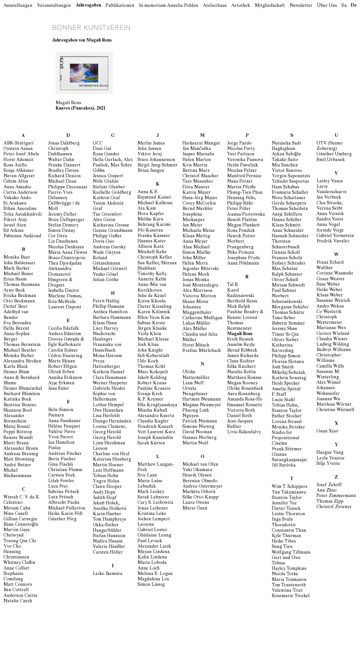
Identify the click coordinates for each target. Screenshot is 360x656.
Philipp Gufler (107, 236)
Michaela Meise (198, 231)
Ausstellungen (17, 6)
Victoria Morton (199, 296)
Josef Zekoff (329, 485)
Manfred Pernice (244, 176)
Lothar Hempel (108, 405)
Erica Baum (15, 279)
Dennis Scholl (286, 253)
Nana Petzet (239, 182)
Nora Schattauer (289, 198)
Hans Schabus (285, 187)
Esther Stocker (287, 416)
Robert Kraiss (151, 383)
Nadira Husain (108, 541)
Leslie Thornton (288, 514)
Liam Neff (193, 383)
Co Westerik (329, 312)
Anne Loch (148, 568)
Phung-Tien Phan (245, 193)
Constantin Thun (289, 531)
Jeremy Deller (62, 215)
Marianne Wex (331, 328)
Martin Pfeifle (241, 187)
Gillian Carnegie (20, 519)
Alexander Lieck (154, 546)
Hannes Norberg (199, 438)
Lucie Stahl (283, 400)
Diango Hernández (112, 421)
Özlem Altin (15, 182)
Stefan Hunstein (109, 536)
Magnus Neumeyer (201, 405)
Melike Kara (150, 219)
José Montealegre (200, 285)
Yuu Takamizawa (289, 492)
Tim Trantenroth (289, 585)
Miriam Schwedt (288, 285)
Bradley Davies (63, 171)
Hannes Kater (151, 241)
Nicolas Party (241, 149)
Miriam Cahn (16, 508)
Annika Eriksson (65, 378)
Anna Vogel (328, 225)
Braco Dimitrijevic (67, 258)
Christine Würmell (335, 410)
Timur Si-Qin (285, 335)
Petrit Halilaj (106, 301)
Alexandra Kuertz (155, 416)
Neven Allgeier (19, 176)
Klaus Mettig (196, 236)
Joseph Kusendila (155, 438)
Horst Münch (195, 345)
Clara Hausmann (109, 378)
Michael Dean (62, 182)
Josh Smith (283, 367)
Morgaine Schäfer (290, 307)
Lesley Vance (329, 181)
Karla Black (15, 367)
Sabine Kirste (151, 323)
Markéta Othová (198, 492)
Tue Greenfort (107, 215)
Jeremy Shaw (284, 329)
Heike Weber (329, 290)
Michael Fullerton (66, 508)
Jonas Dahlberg (64, 143)
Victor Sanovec (287, 171)
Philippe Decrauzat (67, 187)
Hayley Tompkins (289, 569)
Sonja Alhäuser (18, 171)
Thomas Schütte (288, 313)
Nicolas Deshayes (66, 247)
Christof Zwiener (334, 507)
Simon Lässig (151, 585)
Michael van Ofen (200, 465)
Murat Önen (194, 508)
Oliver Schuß (285, 280)
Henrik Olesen (197, 475)
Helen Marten (196, 160)
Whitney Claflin (19, 563)
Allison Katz (150, 247)
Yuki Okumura (197, 470)
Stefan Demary (63, 225)
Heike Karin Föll (65, 514)
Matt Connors (17, 585)
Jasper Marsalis (198, 154)
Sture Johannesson (156, 160)
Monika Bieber (18, 356)
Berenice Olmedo (199, 481)
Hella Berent (16, 329)
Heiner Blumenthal (22, 389)
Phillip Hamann (108, 307)
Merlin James (151, 143)
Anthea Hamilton (110, 312)
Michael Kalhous (154, 203)
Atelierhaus (215, 6)
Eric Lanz (147, 475)
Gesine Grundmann (113, 231)
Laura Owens (195, 503)
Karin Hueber (107, 514)
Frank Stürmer (287, 449)
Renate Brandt (18, 438)
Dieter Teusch (286, 509)
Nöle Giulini (106, 182)
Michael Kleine (153, 339)
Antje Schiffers (287, 215)
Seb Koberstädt (153, 356)
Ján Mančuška (196, 149)
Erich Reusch (240, 339)
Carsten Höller (108, 552)
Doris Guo (103, 242)
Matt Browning (18, 459)
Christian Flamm (65, 470)
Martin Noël (195, 443)
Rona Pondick (241, 231)
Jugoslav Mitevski (200, 269)
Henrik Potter (241, 236)
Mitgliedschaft (270, 6)
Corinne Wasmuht (334, 273)
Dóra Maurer (196, 187)
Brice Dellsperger (66, 220)
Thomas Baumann (21, 285)
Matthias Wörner (334, 405)
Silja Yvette (328, 464)
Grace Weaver (330, 279)
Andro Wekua (330, 306)
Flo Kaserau (150, 230)
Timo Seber (283, 318)
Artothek (240, 6)
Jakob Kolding (152, 378)
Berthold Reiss (242, 301)
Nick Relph (238, 307)
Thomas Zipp (329, 502)
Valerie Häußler (109, 547)
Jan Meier (192, 225)
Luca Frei (58, 486)
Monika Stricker (288, 427)
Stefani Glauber (109, 187)
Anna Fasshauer (64, 421)
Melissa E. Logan (155, 574)
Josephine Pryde (243, 258)
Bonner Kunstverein (91, 27)
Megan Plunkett (243, 225)
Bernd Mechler (197, 209)
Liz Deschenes (63, 242)
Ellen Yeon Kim (153, 318)
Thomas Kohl (151, 367)
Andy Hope (104, 492)
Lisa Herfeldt (106, 416)
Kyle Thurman (286, 536)
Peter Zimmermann (336, 496)
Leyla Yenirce (330, 458)
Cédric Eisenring (65, 356)
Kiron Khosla (151, 301)
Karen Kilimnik (153, 312)
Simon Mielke (196, 253)
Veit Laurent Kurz (156, 432)
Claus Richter (241, 361)
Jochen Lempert (153, 519)
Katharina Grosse (111, 225)
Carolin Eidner (63, 350)
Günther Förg (62, 519)
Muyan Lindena (153, 552)
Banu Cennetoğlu (20, 525)
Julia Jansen (149, 149)
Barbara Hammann (112, 318)
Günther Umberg (334, 154)
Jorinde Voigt (330, 230)
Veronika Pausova (245, 160)
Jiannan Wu (328, 399)
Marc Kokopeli (152, 372)
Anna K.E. (148, 192)
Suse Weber (328, 284)
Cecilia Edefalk (63, 329)
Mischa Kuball (152, 411)
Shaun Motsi (195, 302)
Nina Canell (15, 514)
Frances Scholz (287, 258)
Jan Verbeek (328, 197)
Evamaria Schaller (290, 193)
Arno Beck (14, 290)
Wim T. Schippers (289, 487)
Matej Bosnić (16, 427)
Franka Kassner (153, 236)
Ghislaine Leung (154, 535)
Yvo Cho (12, 546)
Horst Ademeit (18, 160)
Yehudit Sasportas (290, 182)
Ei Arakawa (14, 203)
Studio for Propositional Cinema (285, 438)
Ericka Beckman (19, 296)
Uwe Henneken (108, 411)
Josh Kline (148, 345)
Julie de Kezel (151, 296)
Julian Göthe (106, 280)
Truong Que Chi (19, 541)
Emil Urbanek (330, 160)
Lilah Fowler (61, 481)
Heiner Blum (16, 372)
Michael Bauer (18, 274)
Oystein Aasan (18, 149)
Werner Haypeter (110, 383)
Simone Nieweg (198, 427)
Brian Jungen (150, 171)
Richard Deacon (64, 176)
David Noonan (197, 432)
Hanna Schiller (287, 220)
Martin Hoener (108, 465)
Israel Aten (14, 225)
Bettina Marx (196, 171)
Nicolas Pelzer (242, 171)
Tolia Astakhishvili (22, 215)
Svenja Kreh (149, 394)
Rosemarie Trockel (291, 596)
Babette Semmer (288, 323)
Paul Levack (149, 541)
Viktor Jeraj (149, 154)
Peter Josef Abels (21, 154)
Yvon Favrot (60, 437)
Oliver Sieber (285, 340)
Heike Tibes (284, 541)
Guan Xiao (327, 431)
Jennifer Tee (284, 503)
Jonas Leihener (152, 508)
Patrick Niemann (199, 421)
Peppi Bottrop (17, 432)
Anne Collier (16, 568)
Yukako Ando (17, 198)
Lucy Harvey (105, 329)
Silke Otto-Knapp (200, 497)
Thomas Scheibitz (290, 209)
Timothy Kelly (152, 274)
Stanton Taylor (287, 498)
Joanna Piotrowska (246, 215)
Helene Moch (195, 275)
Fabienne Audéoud (22, 236)
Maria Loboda (152, 563)
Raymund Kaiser (154, 197)
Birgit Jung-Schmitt (157, 165)
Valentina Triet (287, 591)
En (344, 6)
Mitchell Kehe (152, 252)
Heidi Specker (286, 383)
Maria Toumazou (289, 580)
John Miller (194, 258)
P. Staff (279, 395)
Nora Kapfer (150, 214)
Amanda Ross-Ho (244, 399)
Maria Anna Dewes (67, 253)
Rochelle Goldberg (112, 193)
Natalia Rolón (241, 372)
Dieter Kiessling (154, 307)
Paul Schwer (284, 291)
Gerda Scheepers (289, 203)
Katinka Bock (17, 399)
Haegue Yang (329, 453)
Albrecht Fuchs (63, 503)
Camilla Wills (330, 366)
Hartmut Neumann (201, 399)
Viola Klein (149, 334)
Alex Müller (194, 329)
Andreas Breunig (20, 454)
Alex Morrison (197, 291)
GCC (98, 143)
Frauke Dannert (64, 165)
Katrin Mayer (196, 193)
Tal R (232, 285)
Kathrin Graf (106, 198)
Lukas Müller (196, 323)
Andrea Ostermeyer (202, 486)
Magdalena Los (153, 579)
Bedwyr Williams (333, 350)
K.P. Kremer (150, 399)
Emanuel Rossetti (244, 405)
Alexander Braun (20, 449)
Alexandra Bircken (22, 361)
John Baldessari (19, 263)
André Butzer (17, 465)
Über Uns (327, 6)
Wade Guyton (107, 253)
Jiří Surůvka (284, 465)
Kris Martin (194, 165)
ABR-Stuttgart (18, 143)
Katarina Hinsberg (112, 459)
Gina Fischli (60, 465)
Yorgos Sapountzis (291, 176)
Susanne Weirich (333, 301)
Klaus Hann (105, 323)
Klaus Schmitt (286, 225)
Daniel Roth (239, 416)
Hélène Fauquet (64, 426)
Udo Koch (147, 361)
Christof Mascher (200, 176)
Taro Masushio (197, 182)
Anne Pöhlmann (243, 263)
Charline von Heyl (111, 454)
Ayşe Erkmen (61, 383)
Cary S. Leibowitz (155, 503)
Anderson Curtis (20, 596)
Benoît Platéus (242, 220)
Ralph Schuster (287, 275)
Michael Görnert (110, 269)
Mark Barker (16, 269)
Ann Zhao (326, 490)
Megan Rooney (242, 383)
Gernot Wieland (332, 334)
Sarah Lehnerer (153, 497)
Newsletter (301, 6)
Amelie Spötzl (286, 389)
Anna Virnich (330, 214)
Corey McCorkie (199, 203)
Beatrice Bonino (19, 405)
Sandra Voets (329, 219)
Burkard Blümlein (21, 394)
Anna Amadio (17, 187)
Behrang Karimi (154, 225)
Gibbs (99, 171)
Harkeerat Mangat (201, 143)
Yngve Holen (106, 481)
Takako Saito (285, 160)
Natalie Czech (17, 601)
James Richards (242, 356)
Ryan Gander (106, 154)
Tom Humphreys (109, 519)
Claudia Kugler (153, 421)
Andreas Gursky (109, 247)
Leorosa (145, 525)
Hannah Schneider (290, 236)
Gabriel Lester (152, 530)
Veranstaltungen (54, 6)
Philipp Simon (286, 356)
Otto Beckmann (19, 301)
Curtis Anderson (20, 193)
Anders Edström (64, 334)
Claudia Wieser (332, 339)
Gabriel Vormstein (335, 236)
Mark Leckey (150, 492)
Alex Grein (104, 220)
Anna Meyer (195, 242)
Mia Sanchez (285, 165)
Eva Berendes (17, 323)
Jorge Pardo (239, 143)
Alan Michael (196, 247)
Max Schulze (285, 269)
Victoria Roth (241, 411)
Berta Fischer (62, 459)
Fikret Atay (15, 220)
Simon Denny (61, 231)
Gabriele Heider (109, 389)
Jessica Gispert (108, 176)
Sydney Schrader (289, 263)
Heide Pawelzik (242, 165)
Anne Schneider (288, 231)
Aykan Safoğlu (286, 154)
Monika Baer (16, 257)
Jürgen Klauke (152, 329)
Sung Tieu (282, 547)
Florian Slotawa (288, 362)
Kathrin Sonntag (289, 378)
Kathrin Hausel (108, 372)
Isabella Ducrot (63, 291)
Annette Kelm (151, 279)
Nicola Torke (285, 574)
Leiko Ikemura (107, 574)
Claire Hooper (107, 487)
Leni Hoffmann (108, 471)
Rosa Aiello (15, 165)
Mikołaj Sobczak (288, 373)
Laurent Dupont (64, 307)
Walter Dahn (61, 160)
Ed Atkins (13, 231)
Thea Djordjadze (65, 263)
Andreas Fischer (65, 454)
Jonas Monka (195, 280)
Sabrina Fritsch (63, 492)
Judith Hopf (105, 498)
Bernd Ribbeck (242, 350)
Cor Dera (57, 236)
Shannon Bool (17, 411)
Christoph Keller (154, 257)
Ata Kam (146, 209)
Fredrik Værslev (332, 241)
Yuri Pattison (240, 154)
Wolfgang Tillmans (291, 552)
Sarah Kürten (151, 443)
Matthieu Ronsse (244, 378)
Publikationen (120, 6)
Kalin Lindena (152, 557)
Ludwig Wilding (332, 345)
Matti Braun (16, 443)
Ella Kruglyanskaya (157, 405)
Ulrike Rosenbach (245, 389)
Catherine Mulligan (202, 318)
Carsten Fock (61, 475)
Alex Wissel (328, 383)
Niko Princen (240, 253)
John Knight (150, 350)
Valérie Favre (61, 432)
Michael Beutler (19, 350)
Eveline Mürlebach (201, 351)
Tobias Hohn (105, 476)
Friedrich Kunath (155, 427)
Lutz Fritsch (60, 497)
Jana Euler (58, 389)
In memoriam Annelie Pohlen (168, 6)
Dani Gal (102, 149)
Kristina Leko (151, 514)
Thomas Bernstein (22, 345)
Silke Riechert (241, 367)
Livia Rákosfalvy (244, 432)
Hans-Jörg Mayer (199, 198)
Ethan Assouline (20, 209)
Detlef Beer (15, 307)
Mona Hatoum (107, 356)
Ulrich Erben (61, 372)
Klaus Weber (329, 295)
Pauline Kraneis (153, 389)
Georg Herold (107, 438)
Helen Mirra (195, 263)
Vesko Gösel (105, 275)
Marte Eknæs (61, 361)
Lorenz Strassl (287, 422)
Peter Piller (239, 209)
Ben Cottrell (16, 590)
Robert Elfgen (62, 367)
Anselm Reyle (241, 345)
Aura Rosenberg (243, 394)
